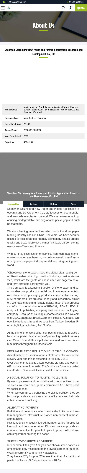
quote (81, 8)
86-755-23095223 (75, 2)
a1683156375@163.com (14, 2)
